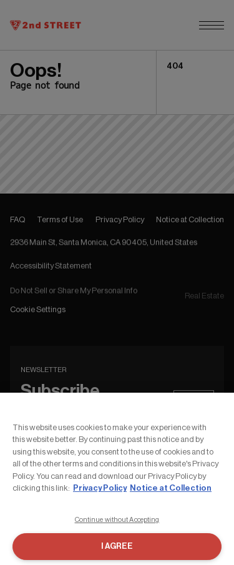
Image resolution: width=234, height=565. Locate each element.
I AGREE (117, 546)
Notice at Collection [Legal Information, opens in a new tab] (171, 488)
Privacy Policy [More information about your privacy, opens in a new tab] (100, 488)
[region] (117, 479)
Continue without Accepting (117, 519)
